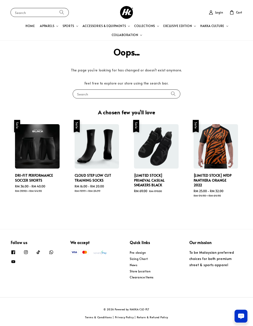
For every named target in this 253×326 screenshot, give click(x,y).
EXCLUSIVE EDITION (177, 26)
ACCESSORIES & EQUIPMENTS (104, 26)
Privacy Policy (124, 317)
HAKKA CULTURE (212, 26)
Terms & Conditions (98, 317)
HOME (30, 26)
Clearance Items (142, 277)
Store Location (140, 271)
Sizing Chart (139, 259)
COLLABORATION (125, 35)
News (133, 265)
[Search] (62, 12)
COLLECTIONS (144, 26)
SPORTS (68, 26)
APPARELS (47, 26)
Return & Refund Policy (152, 317)
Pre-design (138, 253)
